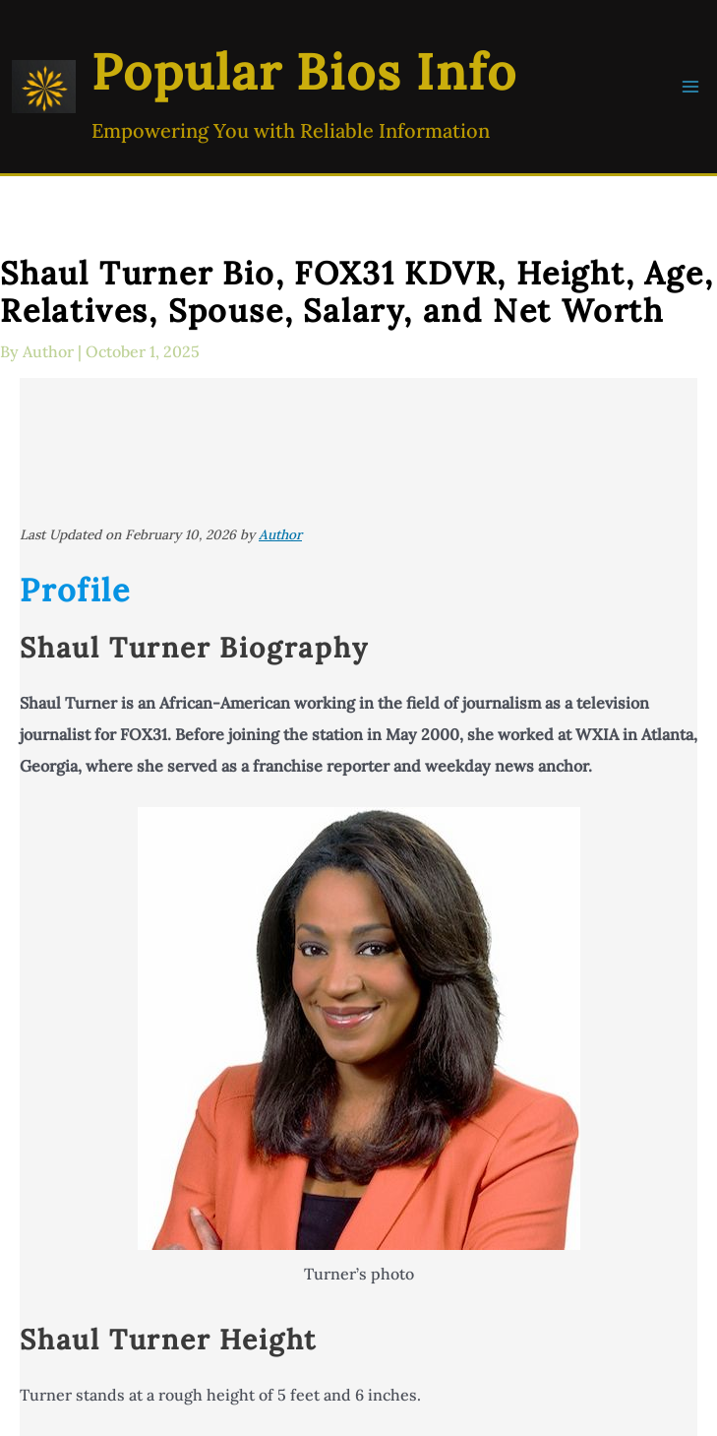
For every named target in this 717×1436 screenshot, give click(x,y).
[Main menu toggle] (690, 86)
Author (280, 534)
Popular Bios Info (304, 71)
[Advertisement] (358, 451)
